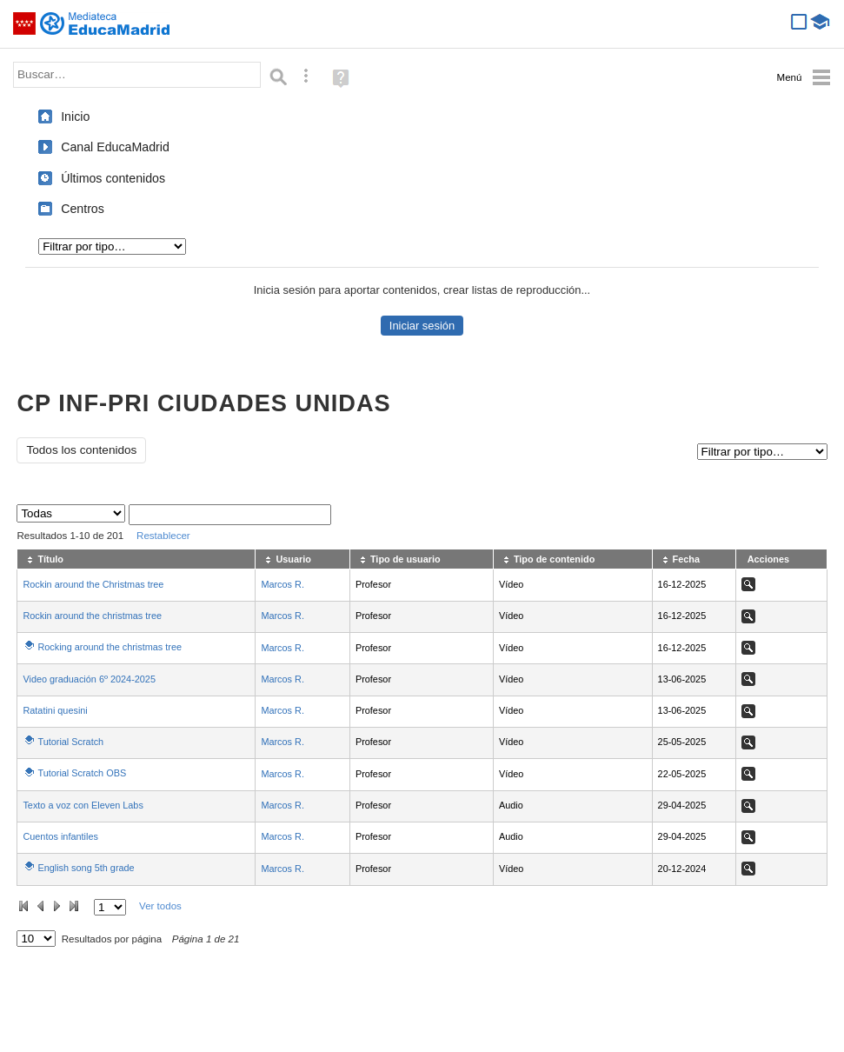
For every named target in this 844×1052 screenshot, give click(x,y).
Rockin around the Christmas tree (93, 584)
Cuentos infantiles (60, 836)
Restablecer (163, 535)
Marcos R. (282, 584)
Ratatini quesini (55, 710)
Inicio (75, 116)
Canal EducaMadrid (115, 147)
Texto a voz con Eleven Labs (83, 805)
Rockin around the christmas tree (92, 615)
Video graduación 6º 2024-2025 (89, 679)
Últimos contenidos (113, 178)
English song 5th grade (85, 867)
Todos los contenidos (81, 449)
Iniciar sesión (422, 325)
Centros (82, 209)
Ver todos (160, 906)
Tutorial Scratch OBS (81, 773)
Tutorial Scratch (70, 741)
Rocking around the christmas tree (109, 647)
